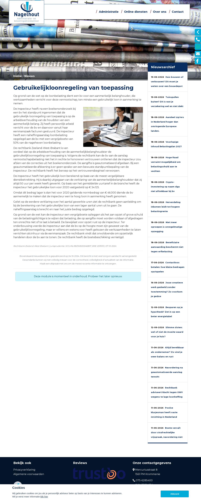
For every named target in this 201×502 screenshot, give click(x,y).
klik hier (44, 496)
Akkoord (174, 494)
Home (17, 76)
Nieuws (29, 76)
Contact (178, 11)
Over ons (159, 11)
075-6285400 (143, 480)
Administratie (109, 11)
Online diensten (135, 11)
